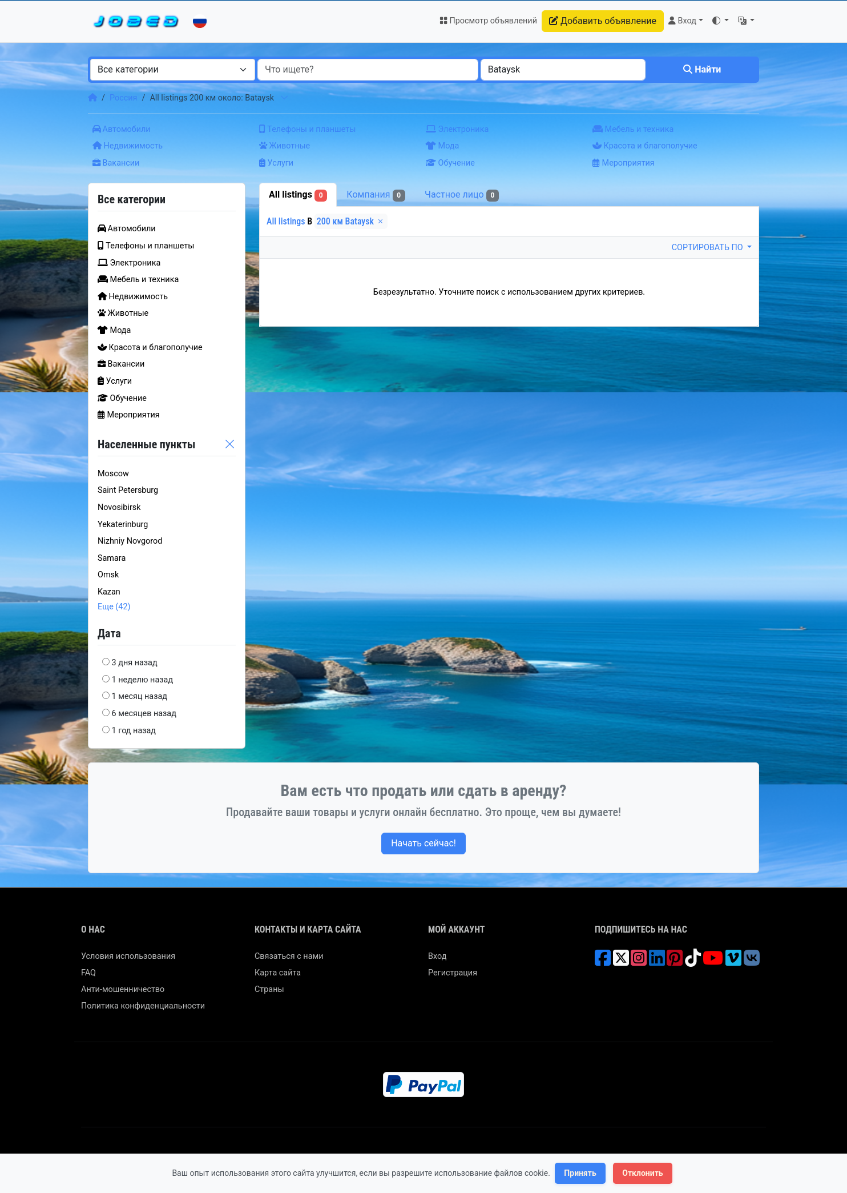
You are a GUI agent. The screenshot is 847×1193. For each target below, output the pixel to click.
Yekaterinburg (123, 524)
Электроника (457, 129)
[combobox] (172, 70)
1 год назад (134, 731)
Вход (437, 956)
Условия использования (128, 956)
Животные (284, 146)
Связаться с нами (289, 956)
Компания (375, 195)
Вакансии (115, 163)
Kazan (109, 592)
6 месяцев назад (144, 713)
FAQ (88, 973)
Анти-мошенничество (122, 989)
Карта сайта (278, 973)
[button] (720, 21)
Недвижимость (127, 146)
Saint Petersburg (128, 490)
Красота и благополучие (644, 146)
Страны (269, 989)
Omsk (108, 575)
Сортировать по (708, 247)
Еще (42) (114, 607)
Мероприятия (623, 163)
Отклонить (642, 1173)
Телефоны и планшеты (307, 129)
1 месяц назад (139, 696)
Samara (112, 558)
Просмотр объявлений (488, 21)
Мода (442, 146)
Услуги (276, 163)
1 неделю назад (143, 680)
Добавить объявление (602, 20)
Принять (580, 1173)
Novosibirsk (119, 507)
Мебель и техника (632, 129)
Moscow (113, 474)
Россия (123, 98)
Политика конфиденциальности (143, 1006)
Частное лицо (462, 195)
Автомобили (121, 129)
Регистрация (452, 973)
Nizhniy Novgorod (130, 541)
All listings (298, 195)
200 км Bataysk (351, 221)
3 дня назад (135, 663)
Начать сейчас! (423, 843)
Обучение (450, 163)
